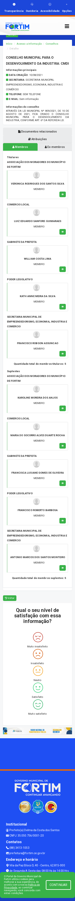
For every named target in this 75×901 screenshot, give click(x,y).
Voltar (9, 598)
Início (9, 43)
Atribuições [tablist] (37, 139)
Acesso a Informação (29, 43)
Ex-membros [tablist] (55, 147)
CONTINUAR (58, 885)
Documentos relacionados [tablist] (37, 131)
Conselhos (52, 43)
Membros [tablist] (20, 147)
